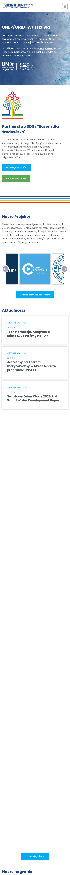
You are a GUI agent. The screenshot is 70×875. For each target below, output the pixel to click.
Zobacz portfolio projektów (35, 294)
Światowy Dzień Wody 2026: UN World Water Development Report (34, 398)
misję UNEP (45, 48)
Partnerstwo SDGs (16, 178)
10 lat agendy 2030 (16, 167)
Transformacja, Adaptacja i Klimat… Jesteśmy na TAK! (29, 334)
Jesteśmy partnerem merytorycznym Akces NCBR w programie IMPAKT (31, 366)
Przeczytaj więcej (35, 856)
